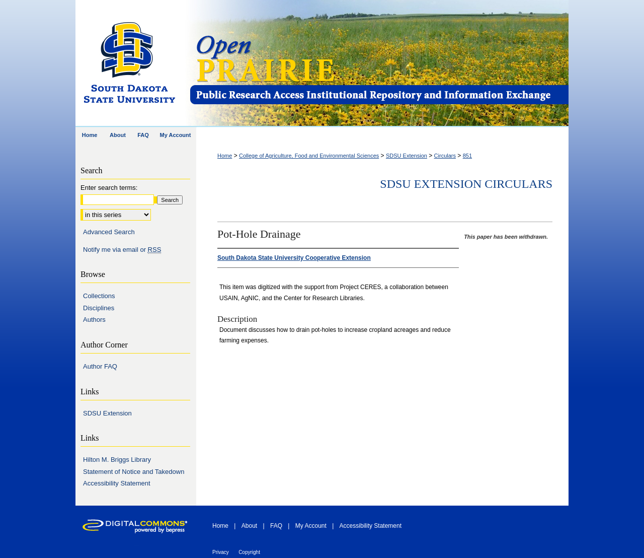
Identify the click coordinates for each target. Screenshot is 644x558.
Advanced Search (109, 232)
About (249, 525)
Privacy (220, 552)
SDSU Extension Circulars (466, 183)
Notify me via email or (122, 250)
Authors (94, 319)
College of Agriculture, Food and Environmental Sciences (309, 156)
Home (224, 156)
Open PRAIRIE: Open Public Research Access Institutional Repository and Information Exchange (379, 63)
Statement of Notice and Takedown (133, 471)
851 (467, 156)
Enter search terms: (108, 187)
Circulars (445, 156)
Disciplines (98, 308)
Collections (99, 296)
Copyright (249, 552)
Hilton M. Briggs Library (117, 459)
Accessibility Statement (116, 483)
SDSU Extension (406, 156)
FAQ (276, 525)
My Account (311, 525)
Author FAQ (100, 366)
